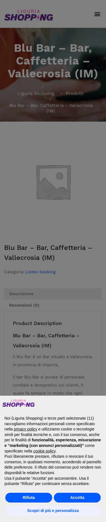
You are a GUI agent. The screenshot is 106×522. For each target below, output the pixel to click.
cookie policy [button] (44, 451)
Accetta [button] (77, 497)
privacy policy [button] (25, 429)
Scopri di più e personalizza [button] (53, 510)
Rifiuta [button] (29, 497)
